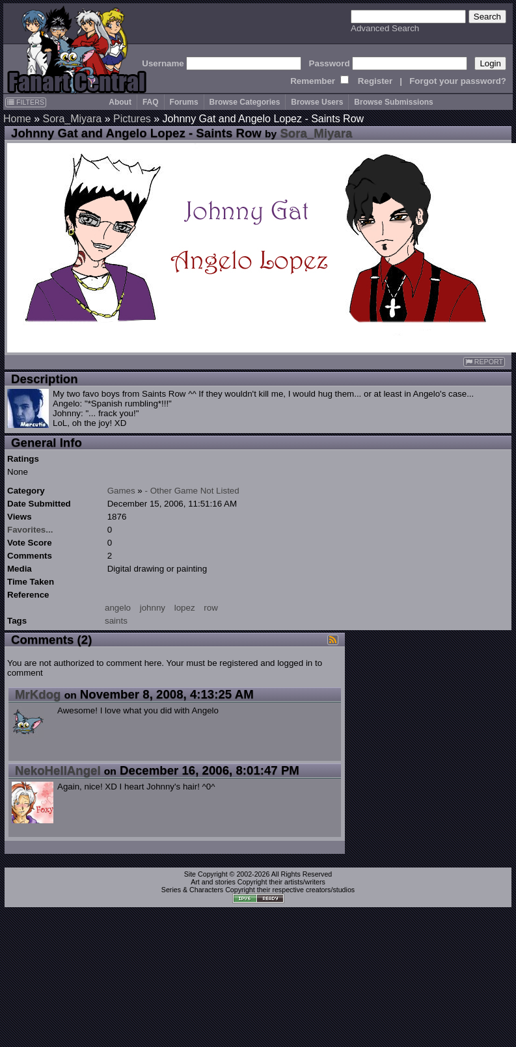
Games (121, 491)
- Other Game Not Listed (192, 491)
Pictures (132, 118)
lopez (184, 608)
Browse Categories (245, 102)
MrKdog (38, 694)
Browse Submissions (393, 102)
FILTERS (25, 102)
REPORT (484, 362)
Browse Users (317, 102)
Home (17, 118)
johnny (152, 608)
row (210, 608)
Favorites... (30, 530)
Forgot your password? (457, 81)
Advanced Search (385, 28)
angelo (118, 608)
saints (116, 621)
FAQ (151, 102)
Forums (184, 102)
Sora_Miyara (72, 118)
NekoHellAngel (58, 770)
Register (375, 81)
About (120, 102)
